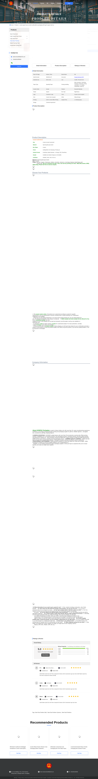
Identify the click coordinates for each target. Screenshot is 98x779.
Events (42, 3)
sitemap (15, 777)
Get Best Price (67, 50)
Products (35, 3)
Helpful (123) (55, 670)
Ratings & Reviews (80, 65)
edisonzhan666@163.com (19, 56)
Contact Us (59, 3)
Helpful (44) (55, 685)
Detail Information (41, 65)
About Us (28, 3)
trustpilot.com (45, 670)
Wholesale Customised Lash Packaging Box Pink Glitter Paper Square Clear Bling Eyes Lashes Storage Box (58, 747)
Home (21, 3)
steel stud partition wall (41, 712)
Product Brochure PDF (79, 77)
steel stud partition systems (54, 712)
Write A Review (45, 655)
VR (47, 3)
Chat (69, 3)
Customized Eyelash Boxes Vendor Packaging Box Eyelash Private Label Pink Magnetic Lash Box (79, 747)
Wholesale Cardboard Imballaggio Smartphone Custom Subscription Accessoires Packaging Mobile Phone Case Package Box (18, 747)
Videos (52, 3)
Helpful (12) (55, 699)
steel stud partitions (66, 712)
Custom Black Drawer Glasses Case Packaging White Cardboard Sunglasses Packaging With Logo (38, 747)
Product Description (60, 65)
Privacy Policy (21, 777)
